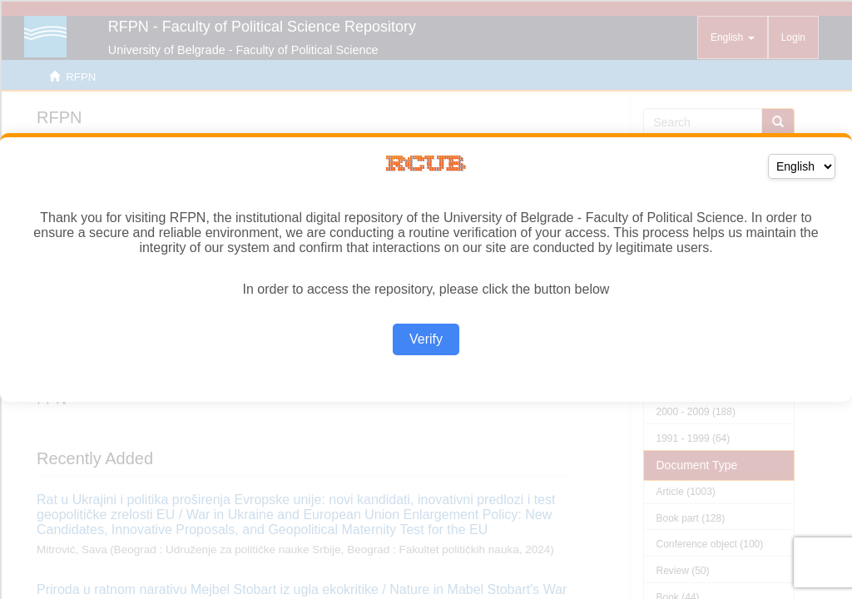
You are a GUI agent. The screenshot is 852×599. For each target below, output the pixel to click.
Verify (426, 339)
